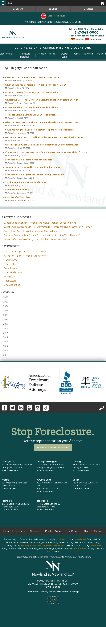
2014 (5, 341)
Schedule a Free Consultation (53, 447)
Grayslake (46, 545)
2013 (5, 345)
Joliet (76, 479)
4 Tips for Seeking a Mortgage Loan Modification (30, 114)
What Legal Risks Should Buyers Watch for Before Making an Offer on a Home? (48, 226)
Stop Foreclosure (53, 16)
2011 (4, 354)
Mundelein (96, 545)
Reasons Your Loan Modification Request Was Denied (32, 77)
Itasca (5, 479)
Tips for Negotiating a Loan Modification (26, 182)
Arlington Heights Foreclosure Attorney (26, 255)
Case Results (72, 530)
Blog (86, 530)
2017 (5, 332)
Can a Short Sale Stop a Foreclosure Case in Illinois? (32, 230)
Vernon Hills (80, 548)
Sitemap (74, 591)
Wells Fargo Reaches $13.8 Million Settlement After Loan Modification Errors (44, 137)
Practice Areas (53, 530)
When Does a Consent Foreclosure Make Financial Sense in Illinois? (40, 222)
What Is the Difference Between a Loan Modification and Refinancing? (41, 99)
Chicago (77, 461)
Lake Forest (58, 545)
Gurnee (37, 545)
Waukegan (26, 545)
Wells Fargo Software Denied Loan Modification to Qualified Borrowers (41, 144)
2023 (5, 310)
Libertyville (8, 461)
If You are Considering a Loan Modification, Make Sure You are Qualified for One (46, 152)
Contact (98, 530)
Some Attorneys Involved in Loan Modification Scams (32, 167)
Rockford (42, 500)
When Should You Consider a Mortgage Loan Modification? (35, 84)
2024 (5, 305)
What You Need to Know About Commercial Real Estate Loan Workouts (41, 122)
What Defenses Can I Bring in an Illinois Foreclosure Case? (35, 239)
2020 (5, 323)
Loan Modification (13, 272)
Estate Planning (13, 263)
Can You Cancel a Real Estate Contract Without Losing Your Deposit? (42, 235)
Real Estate (10, 280)
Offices (88, 9)
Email (53, 9)
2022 (5, 314)
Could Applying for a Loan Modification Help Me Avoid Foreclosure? (40, 129)
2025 (5, 301)
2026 (5, 296)
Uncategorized (12, 284)
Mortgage (9, 276)
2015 (5, 336)
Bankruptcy (10, 259)
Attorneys (35, 530)
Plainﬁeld (7, 500)
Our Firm (20, 530)
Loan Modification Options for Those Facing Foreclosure (34, 174)
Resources (32, 591)
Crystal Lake (44, 479)
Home (6, 530)
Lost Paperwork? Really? (17, 189)
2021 (5, 319)
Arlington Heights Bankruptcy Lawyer (25, 251)
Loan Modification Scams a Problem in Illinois (28, 159)
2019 (5, 327)
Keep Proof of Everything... (18, 197)
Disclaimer (62, 591)
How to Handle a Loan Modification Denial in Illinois (31, 107)
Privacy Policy (48, 591)
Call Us (18, 9)
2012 (5, 350)
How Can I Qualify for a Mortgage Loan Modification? (32, 92)
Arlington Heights (47, 461)
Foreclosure (10, 268)
